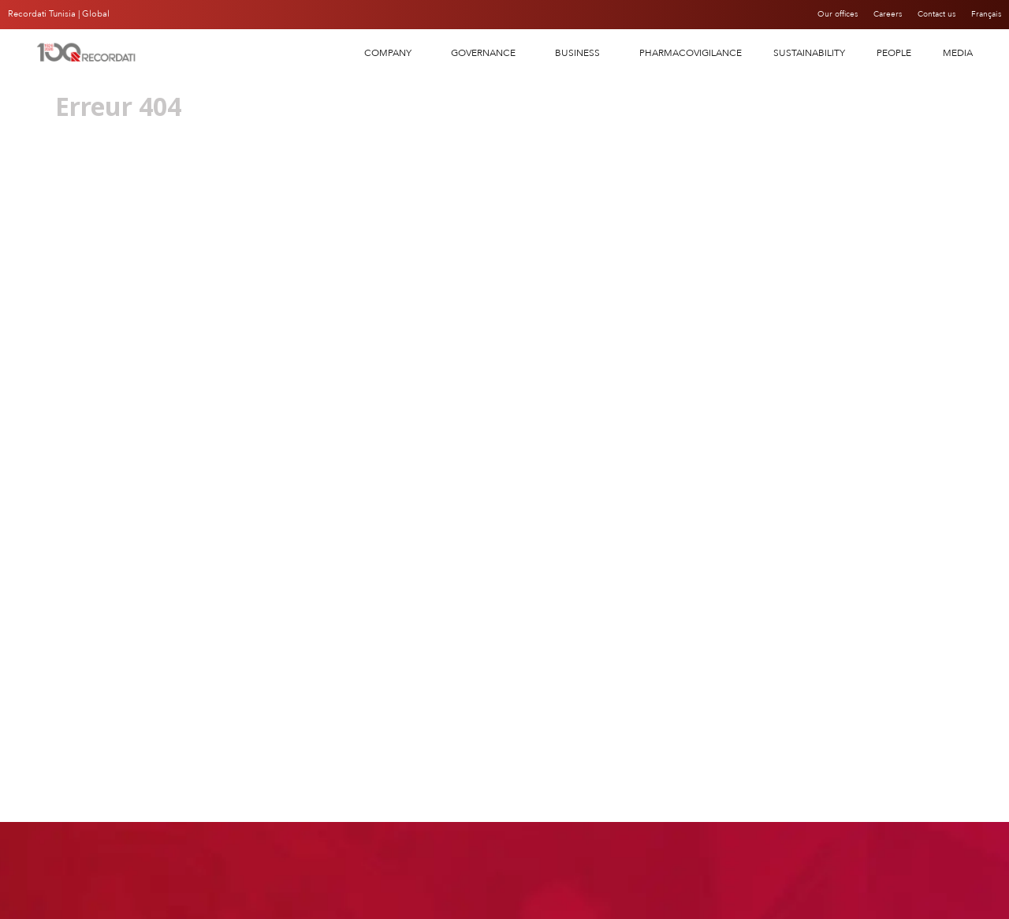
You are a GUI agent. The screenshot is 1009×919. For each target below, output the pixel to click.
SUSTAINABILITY (809, 53)
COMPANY (391, 53)
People (894, 53)
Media (958, 53)
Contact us (928, 14)
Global (96, 14)
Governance (487, 53)
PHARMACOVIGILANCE (690, 53)
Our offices (817, 14)
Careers (873, 14)
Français (984, 14)
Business (581, 53)
